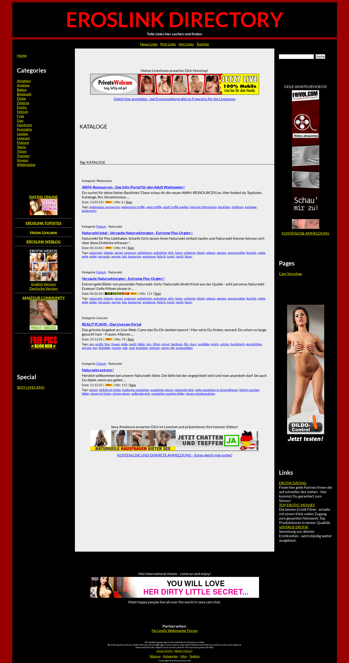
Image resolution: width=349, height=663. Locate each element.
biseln (201, 253)
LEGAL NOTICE (165, 651)
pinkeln (108, 253)
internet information (203, 207)
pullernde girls (140, 393)
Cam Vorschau (290, 273)
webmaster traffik (133, 207)
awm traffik (154, 207)
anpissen (130, 253)
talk (125, 348)
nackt (179, 256)
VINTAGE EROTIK (293, 527)
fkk (186, 344)
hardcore (177, 344)
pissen (119, 253)
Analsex (23, 85)
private (86, 348)
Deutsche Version (43, 288)
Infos (183, 656)
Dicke (21, 98)
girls (171, 253)
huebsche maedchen (135, 390)
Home (22, 55)
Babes (22, 89)
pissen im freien (100, 393)
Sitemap (155, 656)
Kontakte (24, 129)
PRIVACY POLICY (183, 651)
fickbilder (105, 348)
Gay (20, 120)
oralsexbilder (184, 348)
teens (179, 253)
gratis (215, 344)
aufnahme (160, 253)
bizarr (188, 256)
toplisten (237, 207)
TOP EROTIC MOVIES (297, 505)
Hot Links (186, 44)
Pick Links (168, 44)
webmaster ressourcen (104, 207)
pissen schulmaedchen (200, 393)
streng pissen (121, 393)
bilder (141, 344)
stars (193, 344)
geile (85, 256)
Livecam (23, 138)
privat (166, 344)
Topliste (202, 44)
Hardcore (24, 125)
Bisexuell (24, 94)
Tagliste (194, 656)
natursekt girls (184, 390)
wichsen (154, 348)
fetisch (161, 256)
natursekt (95, 253)
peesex (221, 253)
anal (131, 348)
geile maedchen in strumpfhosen (216, 390)
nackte (116, 348)
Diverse (23, 102)
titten (156, 344)
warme (116, 256)
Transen (23, 155)
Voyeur (23, 160)
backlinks (224, 207)
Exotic (22, 107)
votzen (224, 344)
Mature (23, 142)
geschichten (254, 344)
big (172, 348)
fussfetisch (238, 344)
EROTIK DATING (293, 483)
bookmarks (89, 211)
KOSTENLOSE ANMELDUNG (305, 233)
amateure (149, 256)
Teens (21, 147)
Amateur (24, 80)
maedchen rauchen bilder (167, 393)
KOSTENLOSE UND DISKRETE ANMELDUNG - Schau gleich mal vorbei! (174, 455)
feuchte (251, 253)
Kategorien (170, 656)
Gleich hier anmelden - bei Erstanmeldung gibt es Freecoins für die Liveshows (175, 99)
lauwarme (134, 256)
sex (91, 344)
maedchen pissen (161, 390)
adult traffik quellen (176, 207)
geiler (93, 256)
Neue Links (149, 44)
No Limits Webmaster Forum (175, 630)
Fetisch (101, 226)
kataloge (250, 207)
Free (20, 116)
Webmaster (26, 164)
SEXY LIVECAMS (30, 387)
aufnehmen (144, 253)
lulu (124, 256)
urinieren (190, 253)
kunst (171, 256)
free (107, 344)
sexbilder (204, 344)
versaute (104, 256)
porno (165, 348)
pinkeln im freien (110, 390)
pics (148, 344)
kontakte (142, 348)
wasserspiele (236, 253)
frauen (115, 344)
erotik (99, 344)
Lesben (22, 133)
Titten (22, 151)
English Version (43, 284)
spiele (261, 253)
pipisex (210, 253)
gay (95, 348)
